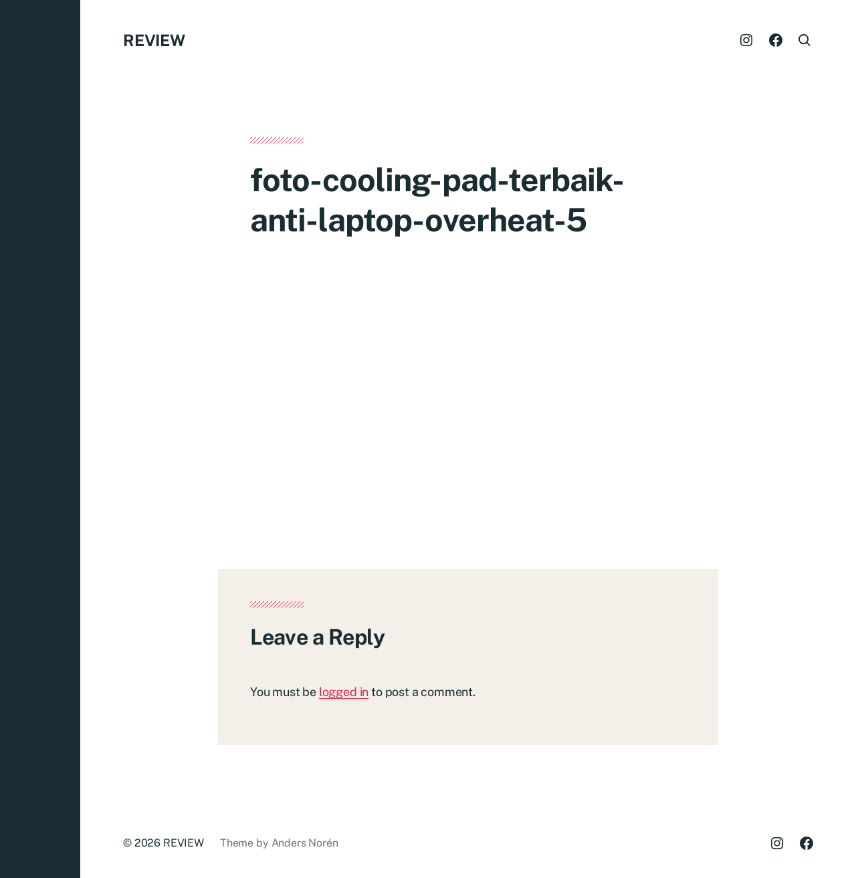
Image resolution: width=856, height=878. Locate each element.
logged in (343, 692)
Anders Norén (305, 843)
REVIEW (154, 40)
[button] (40, 439)
